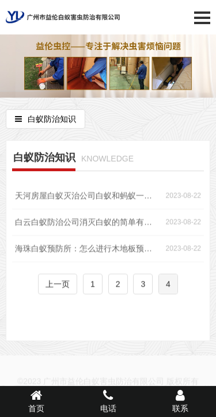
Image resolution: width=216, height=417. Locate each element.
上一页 (58, 286)
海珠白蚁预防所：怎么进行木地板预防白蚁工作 (86, 250)
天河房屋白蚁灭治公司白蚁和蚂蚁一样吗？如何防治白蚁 (86, 197)
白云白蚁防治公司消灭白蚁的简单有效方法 (86, 224)
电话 (108, 401)
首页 (36, 401)
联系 (180, 401)
